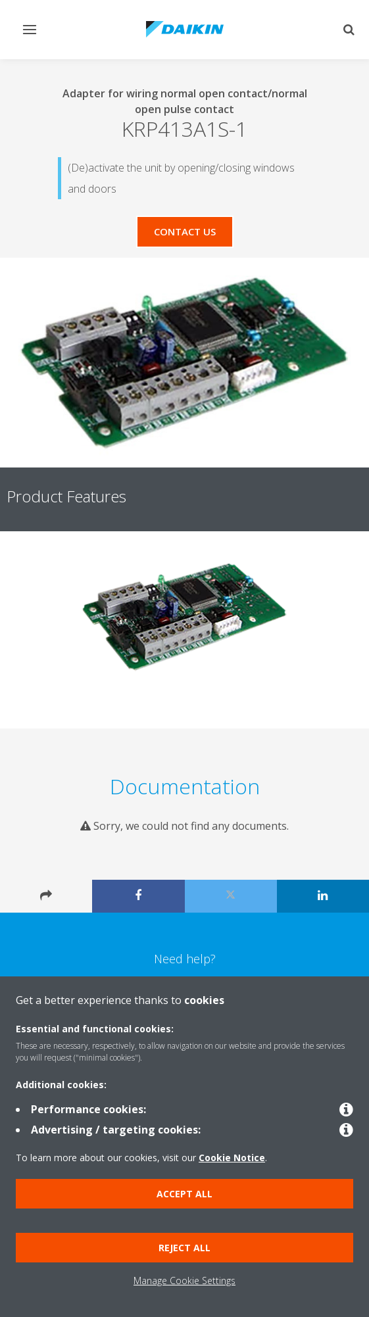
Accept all (184, 1193)
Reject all (184, 1247)
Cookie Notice (232, 1157)
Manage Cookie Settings (184, 1280)
